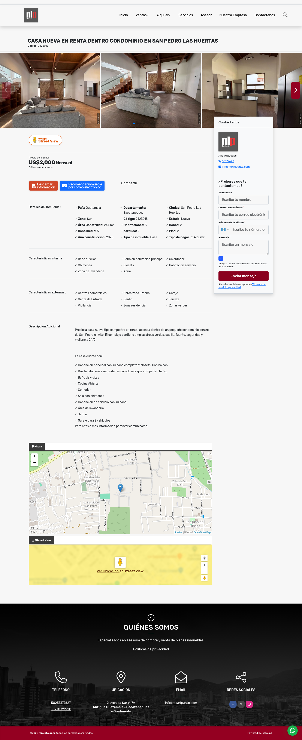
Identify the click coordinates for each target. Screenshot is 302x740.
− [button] (34, 463)
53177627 (228, 161)
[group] (50, 90)
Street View (45, 140)
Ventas (141, 15)
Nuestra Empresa (233, 15)
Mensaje (224, 237)
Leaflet (178, 532)
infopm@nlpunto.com (236, 166)
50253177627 (61, 703)
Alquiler (163, 15)
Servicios (185, 15)
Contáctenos (264, 15)
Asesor (206, 15)
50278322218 (61, 709)
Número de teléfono (231, 222)
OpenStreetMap (202, 532)
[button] (134, 123)
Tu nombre (225, 192)
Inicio (123, 15)
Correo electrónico (231, 207)
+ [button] (34, 456)
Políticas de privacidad (151, 649)
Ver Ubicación (108, 571)
